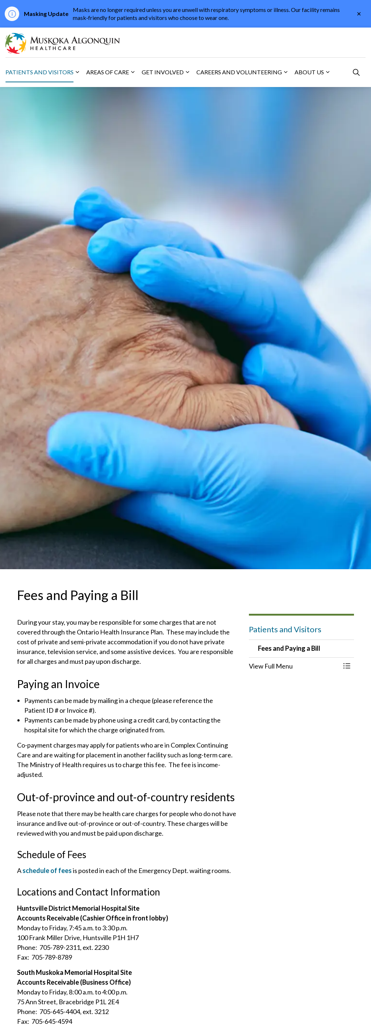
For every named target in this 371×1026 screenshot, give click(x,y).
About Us (309, 72)
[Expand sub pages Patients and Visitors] (77, 72)
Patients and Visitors (39, 72)
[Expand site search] (356, 72)
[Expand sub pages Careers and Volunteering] (285, 72)
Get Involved (163, 72)
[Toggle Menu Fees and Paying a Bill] (346, 666)
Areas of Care (107, 72)
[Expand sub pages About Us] (327, 72)
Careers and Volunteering (239, 72)
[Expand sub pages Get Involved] (187, 72)
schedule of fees (47, 870)
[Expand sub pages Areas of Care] (132, 72)
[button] (294, 666)
